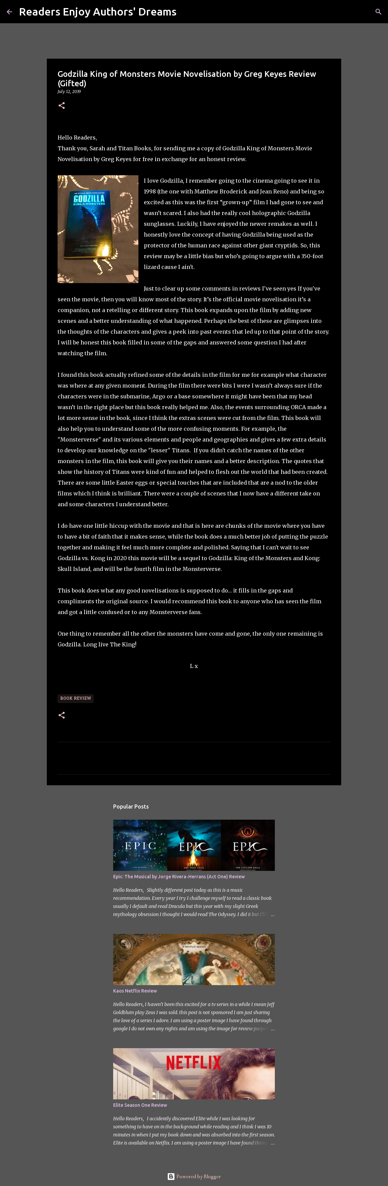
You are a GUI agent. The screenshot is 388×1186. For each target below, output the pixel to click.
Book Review (75, 699)
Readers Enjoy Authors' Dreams (97, 11)
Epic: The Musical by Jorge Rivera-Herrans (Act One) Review (179, 876)
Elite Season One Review (140, 1105)
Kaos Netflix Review (135, 991)
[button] (62, 106)
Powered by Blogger (194, 1177)
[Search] (186, 12)
